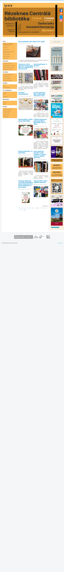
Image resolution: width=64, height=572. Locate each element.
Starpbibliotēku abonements (8, 69)
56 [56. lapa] (37, 208)
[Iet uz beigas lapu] (24, 210)
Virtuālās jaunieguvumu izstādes (9, 65)
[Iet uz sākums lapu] (19, 208)
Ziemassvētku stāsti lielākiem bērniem (40, 181)
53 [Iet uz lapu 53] (30, 208)
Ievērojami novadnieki (7, 111)
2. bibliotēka (5, 47)
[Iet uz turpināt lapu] (22, 210)
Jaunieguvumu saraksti (7, 63)
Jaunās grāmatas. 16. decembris (25, 152)
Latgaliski (58, 41)
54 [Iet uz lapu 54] (32, 208)
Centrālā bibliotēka (6, 45)
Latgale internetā (6, 114)
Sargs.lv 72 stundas (55, 227)
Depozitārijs (5, 96)
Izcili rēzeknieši (6, 116)
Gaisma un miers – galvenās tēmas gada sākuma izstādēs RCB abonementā (25, 66)
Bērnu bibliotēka (6, 49)
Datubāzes (5, 92)
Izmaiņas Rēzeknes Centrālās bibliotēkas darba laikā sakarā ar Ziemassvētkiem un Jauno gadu (25, 184)
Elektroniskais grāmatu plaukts (8, 67)
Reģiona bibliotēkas (6, 54)
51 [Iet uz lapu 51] (25, 208)
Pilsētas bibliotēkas (6, 56)
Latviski (54, 41)
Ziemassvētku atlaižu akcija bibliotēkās (25, 120)
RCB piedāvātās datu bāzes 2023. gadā (31, 41)
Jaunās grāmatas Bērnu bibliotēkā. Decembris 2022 (39, 94)
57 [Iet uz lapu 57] (40, 208)
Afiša (4, 85)
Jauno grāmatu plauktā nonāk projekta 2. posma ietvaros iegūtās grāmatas (40, 154)
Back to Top (60, 243)
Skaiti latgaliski (5, 58)
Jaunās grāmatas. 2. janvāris (40, 65)
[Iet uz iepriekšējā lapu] (22, 208)
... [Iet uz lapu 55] (35, 208)
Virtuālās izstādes (6, 87)
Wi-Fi (4, 94)
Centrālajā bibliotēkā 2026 (7, 74)
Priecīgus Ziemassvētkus (23, 93)
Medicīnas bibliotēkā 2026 (7, 80)
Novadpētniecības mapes (7, 109)
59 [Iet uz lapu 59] (45, 208)
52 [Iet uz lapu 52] (27, 208)
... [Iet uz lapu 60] (19, 209)
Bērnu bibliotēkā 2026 (7, 78)
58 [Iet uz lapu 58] (42, 208)
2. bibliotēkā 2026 (6, 76)
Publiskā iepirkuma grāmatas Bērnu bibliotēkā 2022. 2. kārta (40, 121)
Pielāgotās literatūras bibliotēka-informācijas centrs (8, 52)
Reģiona (4, 103)
